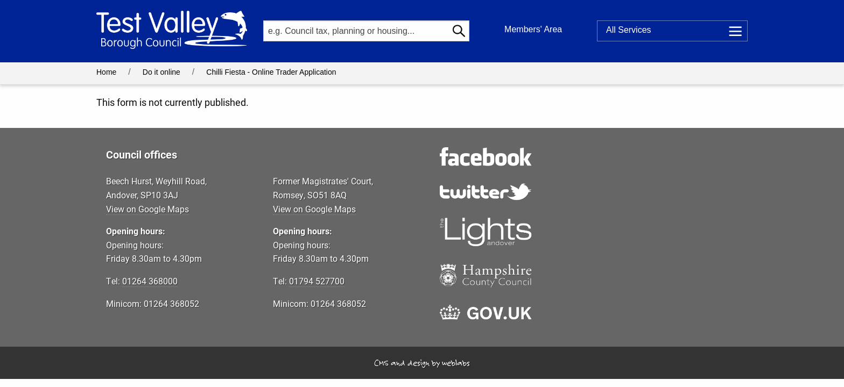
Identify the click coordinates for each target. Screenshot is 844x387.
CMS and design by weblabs (422, 363)
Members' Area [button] (533, 29)
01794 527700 (316, 280)
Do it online (161, 72)
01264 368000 (150, 280)
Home (106, 72)
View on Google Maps (147, 208)
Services (628, 30)
